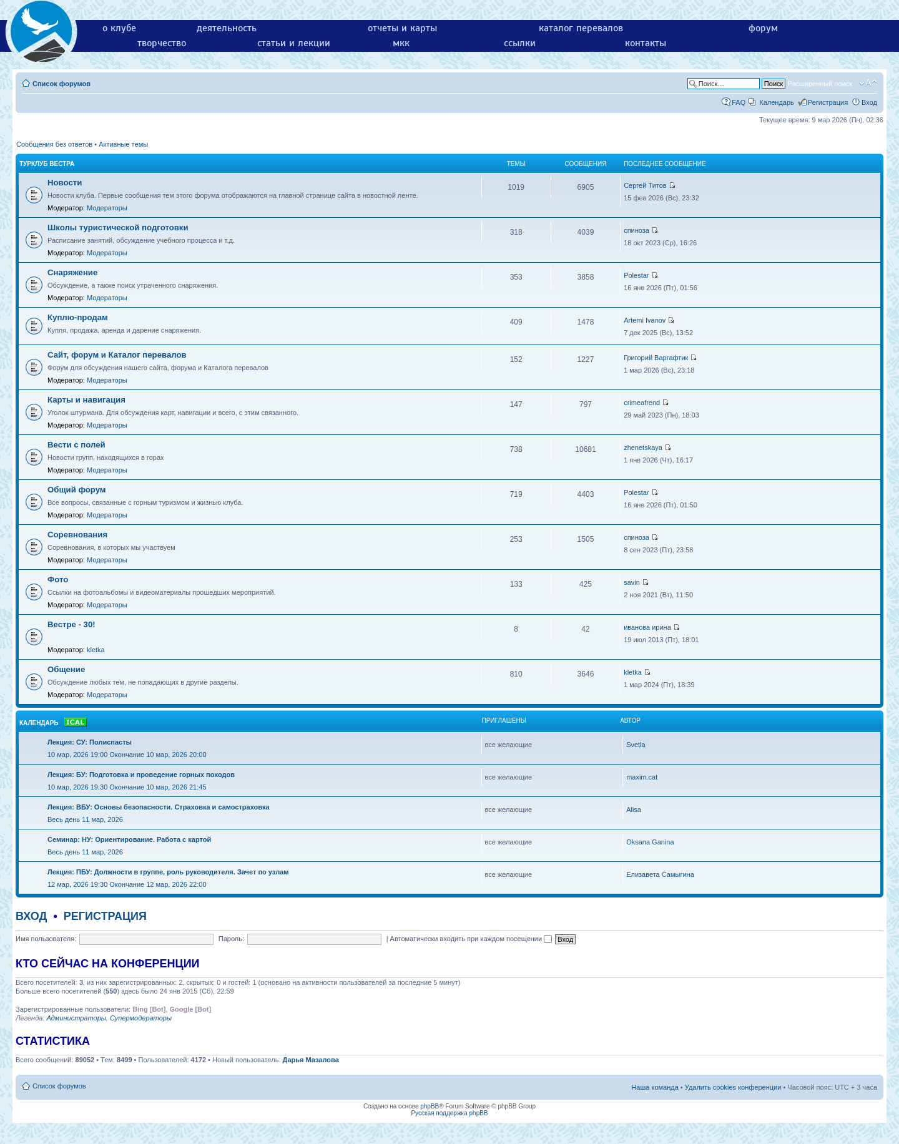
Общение (66, 669)
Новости (64, 182)
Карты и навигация (86, 399)
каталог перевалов (581, 28)
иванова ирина (647, 627)
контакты (645, 43)
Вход (869, 102)
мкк (401, 43)
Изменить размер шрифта (868, 83)
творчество (161, 43)
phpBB (429, 1106)
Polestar (636, 275)
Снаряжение (72, 272)
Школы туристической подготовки (118, 227)
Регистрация (828, 102)
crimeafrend (642, 402)
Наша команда (654, 1087)
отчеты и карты (402, 28)
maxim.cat (641, 777)
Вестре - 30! (71, 624)
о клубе (119, 28)
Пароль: (231, 938)
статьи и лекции (293, 43)
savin (632, 582)
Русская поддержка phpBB (449, 1113)
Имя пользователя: (46, 938)
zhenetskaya (643, 447)
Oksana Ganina (650, 842)
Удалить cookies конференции (733, 1087)
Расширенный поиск (819, 83)
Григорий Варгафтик (656, 357)
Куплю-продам (77, 317)
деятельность (227, 28)
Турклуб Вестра (46, 163)
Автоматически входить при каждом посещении (471, 938)
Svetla (636, 744)
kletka (96, 649)
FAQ (738, 102)
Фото (57, 579)
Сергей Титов (645, 185)
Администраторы (76, 1018)
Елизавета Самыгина (660, 874)
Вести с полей (76, 444)
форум (763, 28)
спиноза (636, 230)
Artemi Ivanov (645, 320)
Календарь (776, 102)
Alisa (633, 809)
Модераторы (107, 208)
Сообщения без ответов (54, 144)
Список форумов (61, 83)
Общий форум (76, 489)
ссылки (520, 43)
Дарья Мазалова (311, 1059)
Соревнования (77, 534)
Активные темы (123, 144)
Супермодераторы (141, 1018)
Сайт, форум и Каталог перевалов (117, 354)
